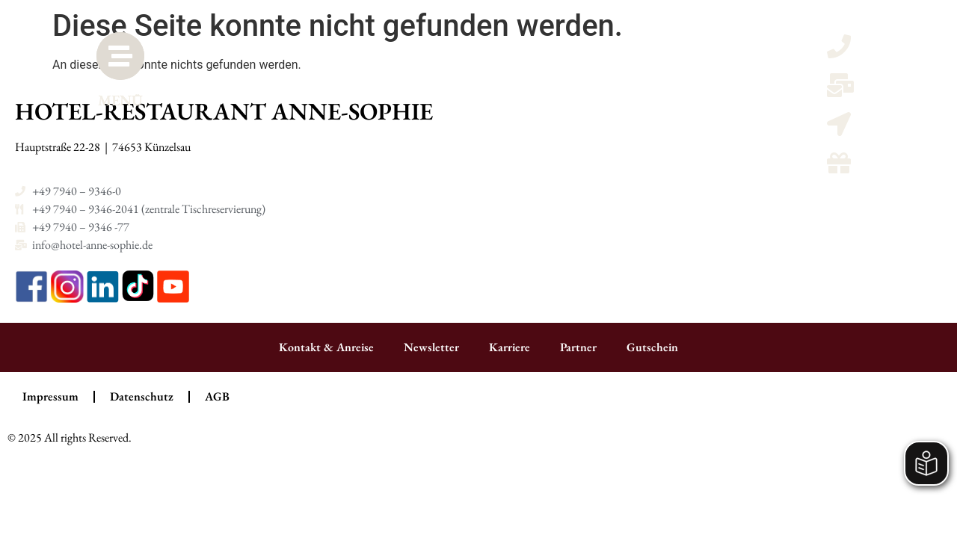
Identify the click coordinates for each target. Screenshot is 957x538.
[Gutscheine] (838, 168)
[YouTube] (173, 298)
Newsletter (431, 347)
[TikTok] (139, 298)
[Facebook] (32, 298)
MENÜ (126, 112)
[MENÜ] (126, 62)
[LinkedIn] (104, 298)
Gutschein (652, 347)
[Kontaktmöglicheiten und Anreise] (838, 129)
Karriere (509, 347)
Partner (578, 347)
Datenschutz (141, 396)
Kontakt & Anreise (326, 347)
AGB (217, 396)
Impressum (50, 396)
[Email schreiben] (840, 90)
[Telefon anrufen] (838, 51)
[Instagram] (68, 298)
